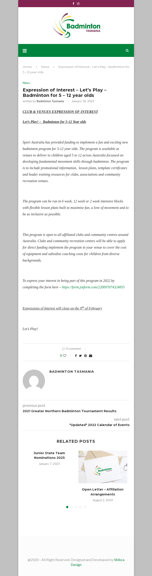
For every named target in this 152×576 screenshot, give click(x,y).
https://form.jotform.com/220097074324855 (93, 287)
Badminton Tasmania (50, 101)
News (45, 67)
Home (27, 67)
